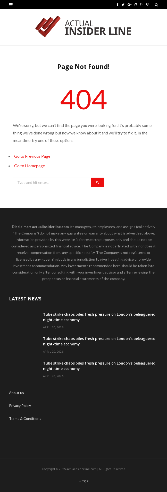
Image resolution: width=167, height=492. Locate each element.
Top (84, 481)
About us (16, 392)
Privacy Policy (20, 405)
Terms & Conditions (25, 418)
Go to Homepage (29, 165)
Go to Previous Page (32, 156)
